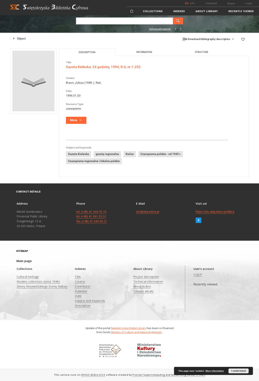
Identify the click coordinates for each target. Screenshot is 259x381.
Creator (80, 281)
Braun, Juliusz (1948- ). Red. (83, 82)
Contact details (143, 291)
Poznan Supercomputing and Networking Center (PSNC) (169, 375)
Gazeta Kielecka (78, 154)
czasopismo (73, 108)
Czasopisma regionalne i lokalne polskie (94, 161)
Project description (146, 277)
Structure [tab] (201, 52)
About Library (206, 11)
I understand (238, 370)
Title (78, 277)
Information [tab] (144, 52)
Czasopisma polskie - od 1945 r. (160, 154)
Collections (153, 11)
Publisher (81, 291)
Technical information (148, 281)
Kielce (130, 154)
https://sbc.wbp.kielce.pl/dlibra (215, 212)
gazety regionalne (107, 154)
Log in (197, 274)
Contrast (211, 3)
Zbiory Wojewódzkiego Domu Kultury (42, 286)
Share (231, 3)
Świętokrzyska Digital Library (128, 328)
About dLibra (142, 286)
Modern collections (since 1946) (38, 281)
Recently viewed (241, 11)
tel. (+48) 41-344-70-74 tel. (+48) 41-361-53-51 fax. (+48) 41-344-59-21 (91, 216)
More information (215, 371)
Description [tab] (87, 52)
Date (78, 296)
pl (193, 3)
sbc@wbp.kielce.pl (147, 212)
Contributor (82, 286)
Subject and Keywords (90, 301)
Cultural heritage (28, 277)
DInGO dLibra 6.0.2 (93, 375)
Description (82, 305)
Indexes (179, 11)
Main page (24, 261)
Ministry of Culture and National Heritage (136, 332)
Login (248, 3)
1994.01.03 (73, 95)
